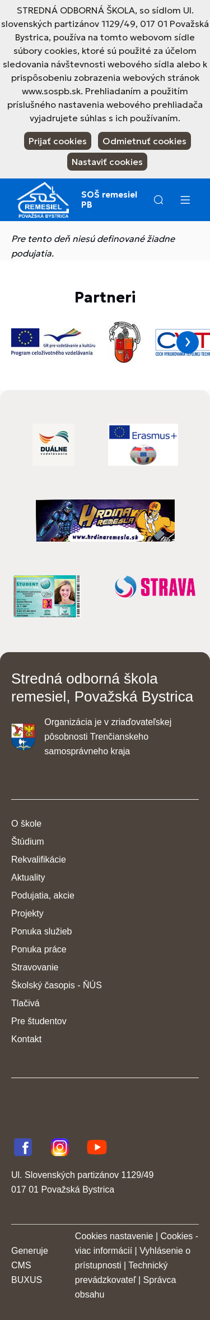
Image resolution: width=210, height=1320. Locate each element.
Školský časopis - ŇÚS (56, 985)
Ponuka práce (39, 949)
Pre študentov (39, 1021)
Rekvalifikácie (38, 859)
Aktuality (28, 877)
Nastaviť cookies (107, 161)
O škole (26, 823)
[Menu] (185, 199)
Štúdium (27, 841)
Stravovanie (35, 967)
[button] (158, 199)
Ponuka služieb (41, 931)
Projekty (27, 913)
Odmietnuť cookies (144, 140)
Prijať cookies (58, 140)
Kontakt (26, 1039)
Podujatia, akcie (42, 895)
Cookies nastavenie (114, 1236)
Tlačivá (25, 1003)
